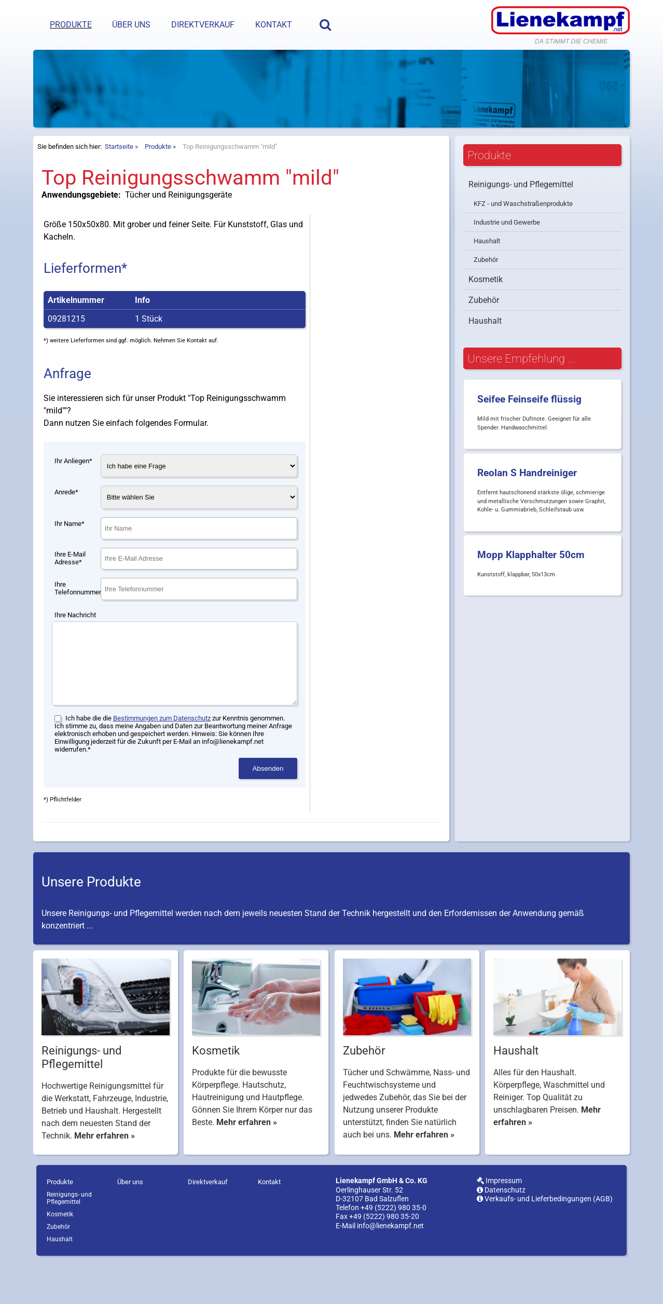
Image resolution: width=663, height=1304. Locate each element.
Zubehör (486, 285)
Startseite (119, 172)
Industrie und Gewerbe (507, 248)
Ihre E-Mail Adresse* (70, 584)
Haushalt (487, 267)
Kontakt (273, 25)
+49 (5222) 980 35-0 (393, 1249)
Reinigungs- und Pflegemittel (520, 210)
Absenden (267, 810)
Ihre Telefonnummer (77, 614)
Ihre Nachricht (75, 641)
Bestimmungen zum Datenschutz (162, 760)
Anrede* (66, 518)
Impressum (499, 1222)
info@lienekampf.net (390, 1267)
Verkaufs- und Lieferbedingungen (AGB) (545, 1240)
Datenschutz (501, 1231)
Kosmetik (485, 305)
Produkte (71, 25)
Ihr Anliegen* (73, 487)
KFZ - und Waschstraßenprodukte (523, 229)
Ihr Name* (69, 549)
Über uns (131, 25)
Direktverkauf (202, 25)
